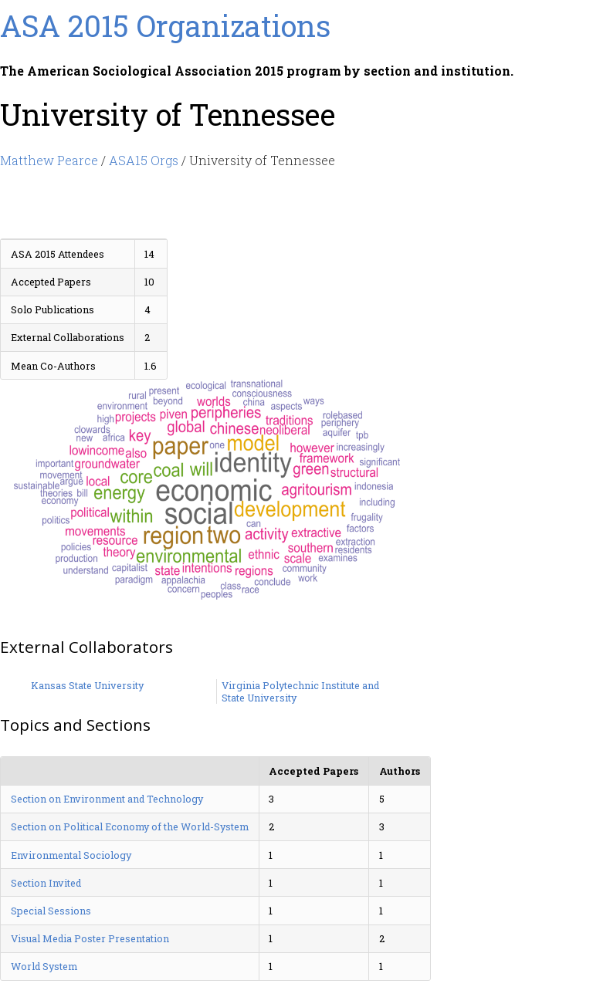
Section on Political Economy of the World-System (130, 826)
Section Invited (46, 883)
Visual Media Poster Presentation (90, 938)
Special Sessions (51, 910)
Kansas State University (87, 685)
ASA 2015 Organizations (165, 25)
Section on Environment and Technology (107, 799)
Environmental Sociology (71, 855)
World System (44, 966)
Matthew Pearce (49, 160)
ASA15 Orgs (143, 160)
